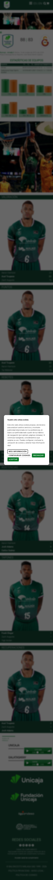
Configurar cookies (19, 455)
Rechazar (38, 455)
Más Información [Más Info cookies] (18, 451)
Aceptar (13, 459)
